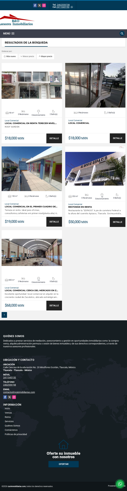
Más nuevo (10, 56)
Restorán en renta (80, 207)
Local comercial (78, 123)
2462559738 (63, 5)
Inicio (7, 408)
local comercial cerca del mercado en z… (31, 290)
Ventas (8, 412)
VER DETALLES (31, 85)
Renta (8, 417)
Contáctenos (11, 430)
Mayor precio (45, 56)
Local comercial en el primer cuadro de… (31, 206)
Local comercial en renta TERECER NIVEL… (31, 123)
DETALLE (54, 138)
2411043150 (63, 7)
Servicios (9, 421)
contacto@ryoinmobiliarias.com (19, 392)
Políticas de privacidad (16, 434)
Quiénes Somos (12, 425)
